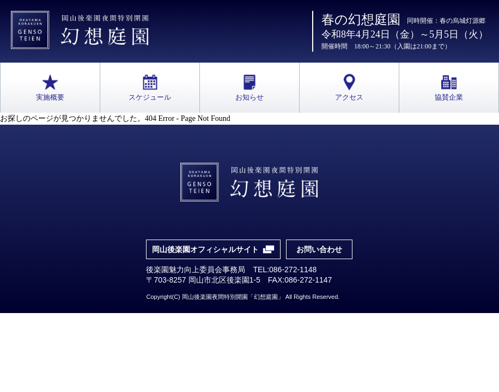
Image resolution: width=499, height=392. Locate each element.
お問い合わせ (319, 249)
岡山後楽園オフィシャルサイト (205, 249)
